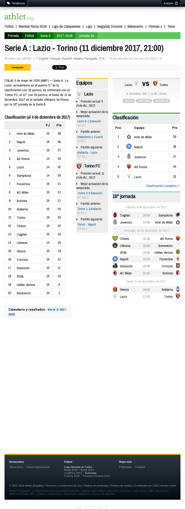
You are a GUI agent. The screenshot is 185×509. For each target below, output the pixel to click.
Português (90, 59)
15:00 (146, 245)
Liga (89, 26)
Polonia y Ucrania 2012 (96, 475)
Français (55, 59)
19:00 (146, 289)
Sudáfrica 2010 (73, 472)
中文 (102, 59)
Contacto (139, 466)
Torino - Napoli (86, 224)
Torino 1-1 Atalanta (89, 209)
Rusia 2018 (71, 469)
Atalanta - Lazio (87, 152)
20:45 (146, 222)
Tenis (171, 26)
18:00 (146, 215)
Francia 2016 (72, 475)
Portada (13, 35)
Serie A (45, 35)
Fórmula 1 (155, 26)
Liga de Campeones (66, 26)
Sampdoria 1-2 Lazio (90, 137)
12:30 (146, 238)
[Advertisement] (92, 366)
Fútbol (9, 26)
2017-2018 (65, 35)
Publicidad (125, 466)
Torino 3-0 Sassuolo (89, 193)
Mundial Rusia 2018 (33, 26)
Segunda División (109, 26)
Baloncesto (135, 26)
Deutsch (67, 59)
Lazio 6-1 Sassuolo (89, 121)
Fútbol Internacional (37, 466)
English (43, 59)
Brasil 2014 (87, 469)
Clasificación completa (161, 185)
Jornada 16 (86, 35)
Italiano (78, 59)
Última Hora (16, 466)
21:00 (146, 296)
